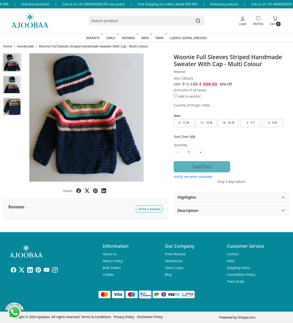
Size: (177, 115)
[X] (21, 271)
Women (130, 38)
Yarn (160, 38)
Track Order (236, 281)
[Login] (242, 20)
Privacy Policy (124, 317)
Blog (168, 274)
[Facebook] (13, 271)
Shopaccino (246, 317)
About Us (110, 254)
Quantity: (181, 145)
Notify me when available (193, 176)
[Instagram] (55, 271)
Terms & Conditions (96, 317)
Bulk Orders (112, 267)
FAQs (231, 261)
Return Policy (113, 261)
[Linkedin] (30, 271)
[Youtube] (46, 271)
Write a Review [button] (149, 209)
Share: (68, 191)
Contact (233, 254)
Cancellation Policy (241, 274)
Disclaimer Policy (150, 317)
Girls (112, 38)
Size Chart (184, 137)
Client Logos (174, 267)
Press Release (175, 254)
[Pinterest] (38, 271)
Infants (94, 38)
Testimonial (173, 261)
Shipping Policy (238, 267)
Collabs (108, 274)
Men (146, 38)
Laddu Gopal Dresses (188, 38)
